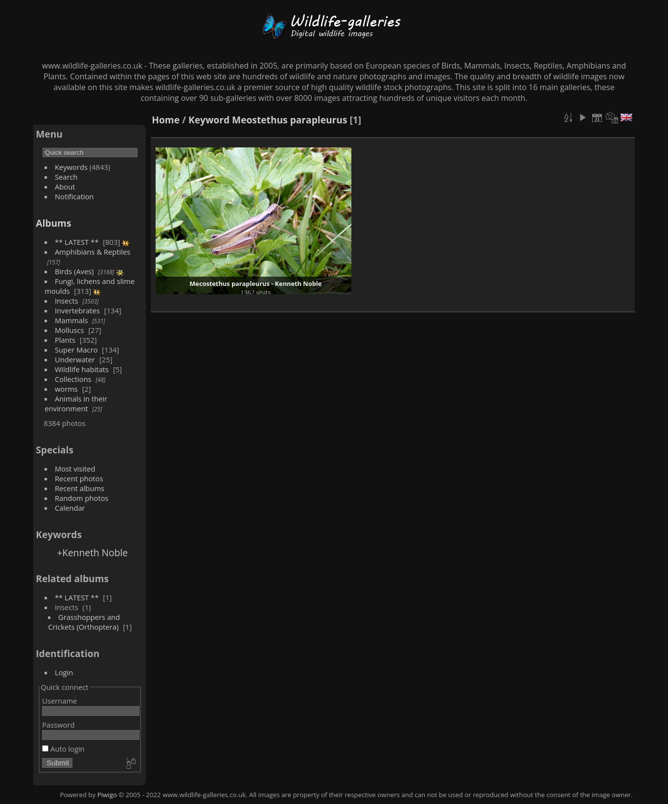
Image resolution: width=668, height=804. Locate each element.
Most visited (75, 468)
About (65, 186)
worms (66, 389)
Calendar (70, 508)
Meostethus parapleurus (289, 119)
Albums (53, 223)
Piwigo (107, 794)
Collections (73, 379)
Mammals (71, 320)
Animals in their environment (76, 403)
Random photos (82, 498)
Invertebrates (77, 310)
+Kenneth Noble (92, 552)
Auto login (63, 749)
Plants (65, 340)
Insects (66, 301)
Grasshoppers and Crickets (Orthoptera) (84, 622)
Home (166, 119)
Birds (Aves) (74, 271)
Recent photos (79, 478)
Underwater (75, 359)
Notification (74, 196)
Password (58, 725)
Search (66, 177)
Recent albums (79, 488)
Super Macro (76, 350)
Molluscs (69, 330)
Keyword (209, 119)
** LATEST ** (77, 242)
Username (59, 701)
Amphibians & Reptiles (92, 252)
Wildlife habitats (82, 369)
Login (64, 672)
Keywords (71, 167)
